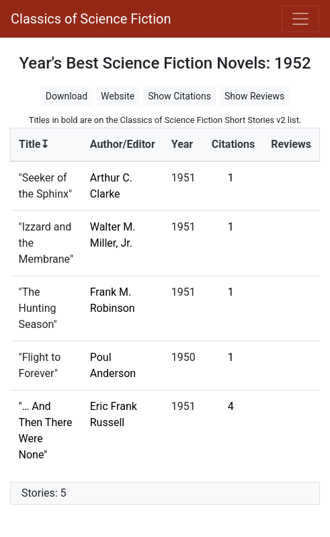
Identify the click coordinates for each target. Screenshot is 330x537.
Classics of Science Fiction (91, 19)
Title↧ (34, 144)
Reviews (291, 144)
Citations (233, 144)
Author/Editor (122, 144)
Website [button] (117, 96)
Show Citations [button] (179, 96)
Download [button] (66, 96)
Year (182, 144)
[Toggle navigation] (300, 18)
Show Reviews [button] (254, 96)
